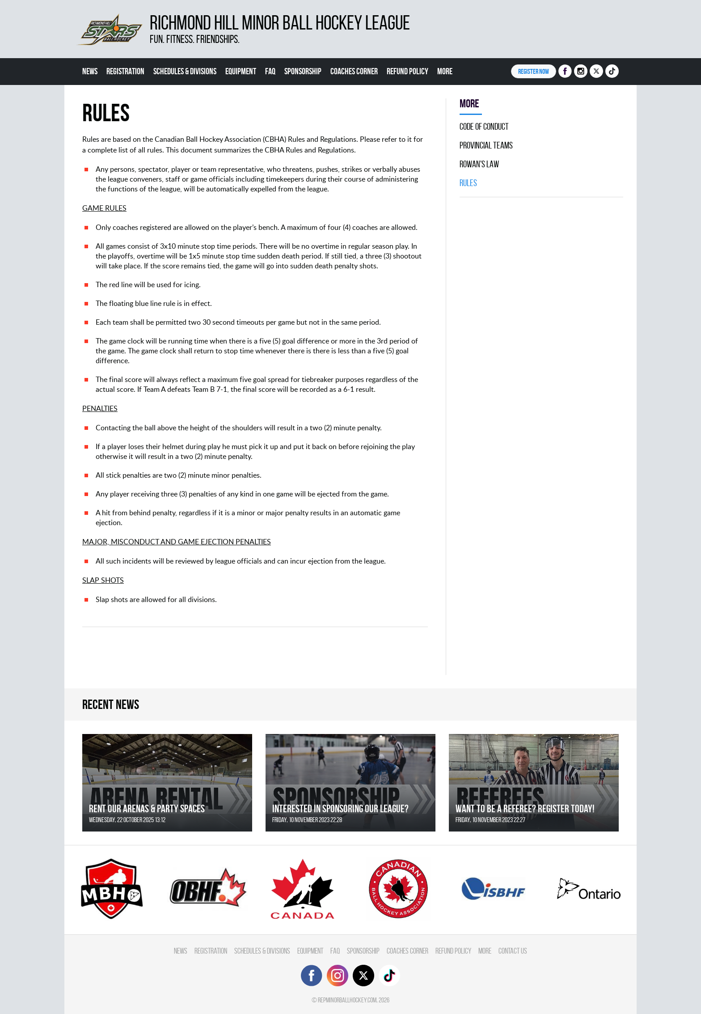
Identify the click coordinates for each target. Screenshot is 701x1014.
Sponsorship (302, 71)
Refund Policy (407, 71)
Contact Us (512, 950)
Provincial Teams (486, 145)
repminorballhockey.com (347, 1000)
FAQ (270, 71)
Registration (125, 71)
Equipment (240, 71)
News (89, 71)
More (444, 71)
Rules (468, 183)
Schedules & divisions (184, 71)
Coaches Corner (354, 71)
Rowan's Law (479, 164)
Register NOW (533, 71)
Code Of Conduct (484, 127)
